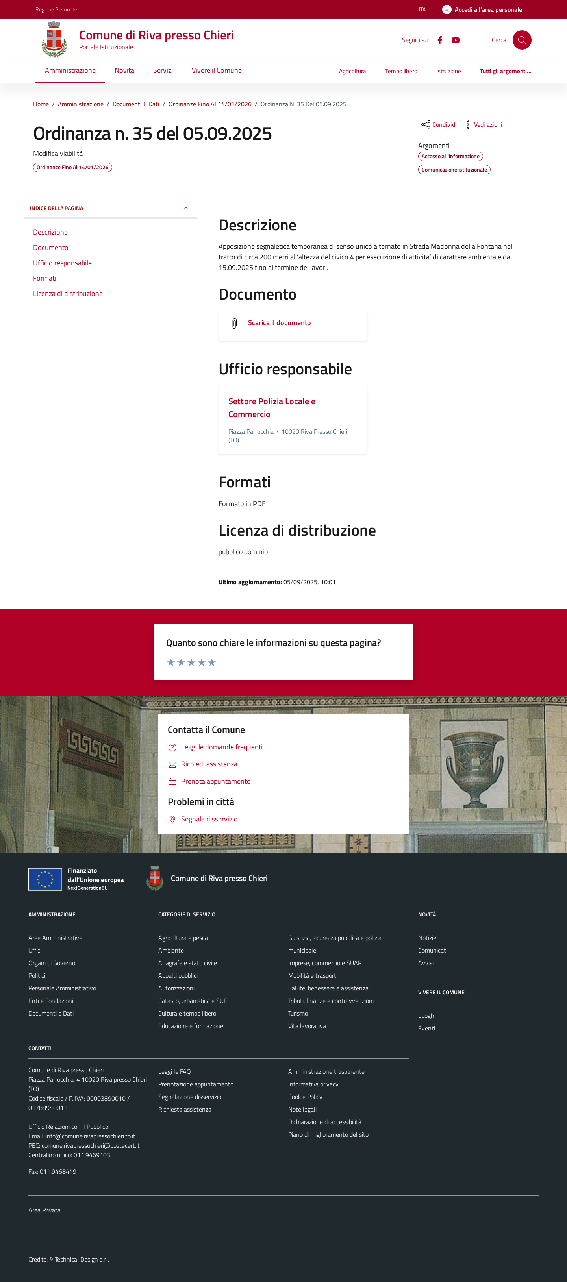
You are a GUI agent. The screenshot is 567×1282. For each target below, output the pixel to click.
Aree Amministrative (55, 937)
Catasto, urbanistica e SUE (192, 1000)
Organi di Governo (51, 963)
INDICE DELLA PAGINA (110, 208)
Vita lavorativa (307, 1025)
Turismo (298, 1013)
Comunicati (432, 950)
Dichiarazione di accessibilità (324, 1122)
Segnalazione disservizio (189, 1096)
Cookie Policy (305, 1096)
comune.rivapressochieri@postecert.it (91, 1145)
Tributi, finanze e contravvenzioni (331, 1000)
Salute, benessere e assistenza (328, 988)
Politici (36, 975)
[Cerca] (522, 39)
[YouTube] (452, 39)
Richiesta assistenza (184, 1109)
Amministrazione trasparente (326, 1071)
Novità (124, 70)
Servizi (163, 70)
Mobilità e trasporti (312, 975)
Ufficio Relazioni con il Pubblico (68, 1126)
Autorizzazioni (176, 988)
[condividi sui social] (438, 124)
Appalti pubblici (178, 975)
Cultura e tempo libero (187, 1013)
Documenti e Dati (51, 1013)
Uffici (34, 950)
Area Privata (44, 1210)
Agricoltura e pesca (183, 937)
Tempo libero (401, 71)
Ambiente (171, 950)
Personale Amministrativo (62, 988)
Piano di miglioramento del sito (328, 1134)
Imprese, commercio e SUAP (324, 963)
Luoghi (426, 1015)
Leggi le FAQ (174, 1071)
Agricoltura (352, 71)
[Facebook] (437, 39)
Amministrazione (70, 70)
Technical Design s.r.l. (82, 1259)
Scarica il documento (279, 322)
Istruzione (448, 71)
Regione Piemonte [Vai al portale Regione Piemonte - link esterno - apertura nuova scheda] (56, 9)
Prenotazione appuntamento (195, 1084)
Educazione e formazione (190, 1025)
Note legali (302, 1109)
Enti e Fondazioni (50, 1000)
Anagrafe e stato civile (187, 963)
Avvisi (426, 963)
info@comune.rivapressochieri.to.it (90, 1136)
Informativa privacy (313, 1084)
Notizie (427, 937)
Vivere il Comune (217, 70)
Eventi (426, 1028)
